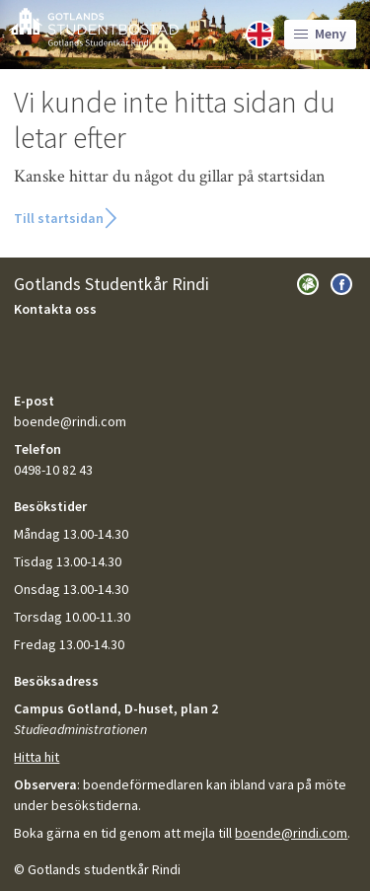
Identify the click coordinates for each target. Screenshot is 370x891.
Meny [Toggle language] (320, 33)
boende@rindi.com (291, 833)
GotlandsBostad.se (94, 27)
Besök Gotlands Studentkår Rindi (308, 284)
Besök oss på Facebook (341, 284)
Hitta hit (36, 757)
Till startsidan (59, 218)
